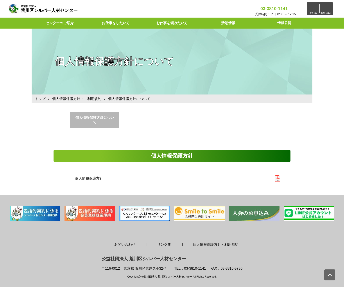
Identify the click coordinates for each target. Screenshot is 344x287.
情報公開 (284, 23)
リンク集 (164, 244)
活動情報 (228, 23)
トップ (40, 99)
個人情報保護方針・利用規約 (215, 244)
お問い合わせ (124, 244)
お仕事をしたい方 (116, 23)
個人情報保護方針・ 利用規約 (76, 99)
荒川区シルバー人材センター (49, 9)
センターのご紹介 (60, 23)
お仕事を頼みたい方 (172, 23)
